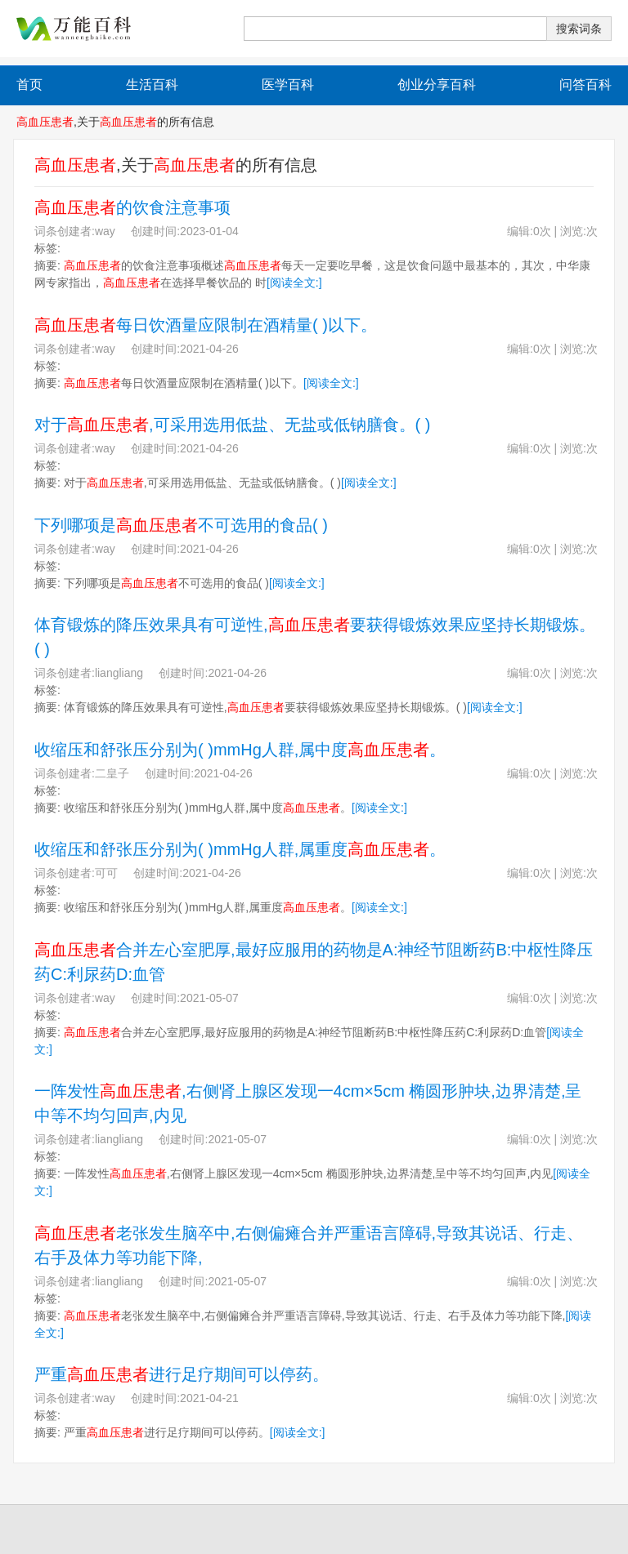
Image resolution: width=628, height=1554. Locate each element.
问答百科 (585, 84)
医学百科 (288, 84)
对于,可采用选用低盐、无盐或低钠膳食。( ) (232, 425)
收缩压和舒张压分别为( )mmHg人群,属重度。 (240, 849)
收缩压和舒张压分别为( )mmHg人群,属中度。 (240, 750)
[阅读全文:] (294, 282)
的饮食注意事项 (132, 207)
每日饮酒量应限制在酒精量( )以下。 (205, 325)
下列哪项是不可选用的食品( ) (181, 525)
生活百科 (152, 84)
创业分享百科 (436, 84)
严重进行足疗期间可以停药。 (181, 1374)
